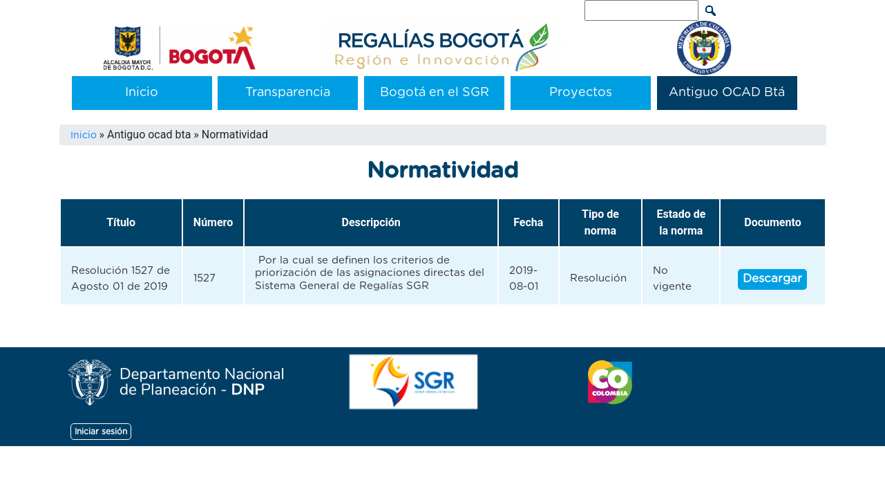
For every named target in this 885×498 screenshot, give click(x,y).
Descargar (772, 278)
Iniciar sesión (101, 431)
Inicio (141, 92)
